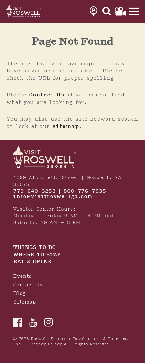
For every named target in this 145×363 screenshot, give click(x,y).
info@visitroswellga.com (52, 197)
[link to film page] (120, 11)
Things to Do (34, 247)
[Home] (24, 11)
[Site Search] (106, 11)
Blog (19, 293)
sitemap (65, 126)
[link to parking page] (93, 11)
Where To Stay (37, 255)
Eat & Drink (32, 262)
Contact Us (46, 95)
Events (22, 276)
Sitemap (24, 302)
